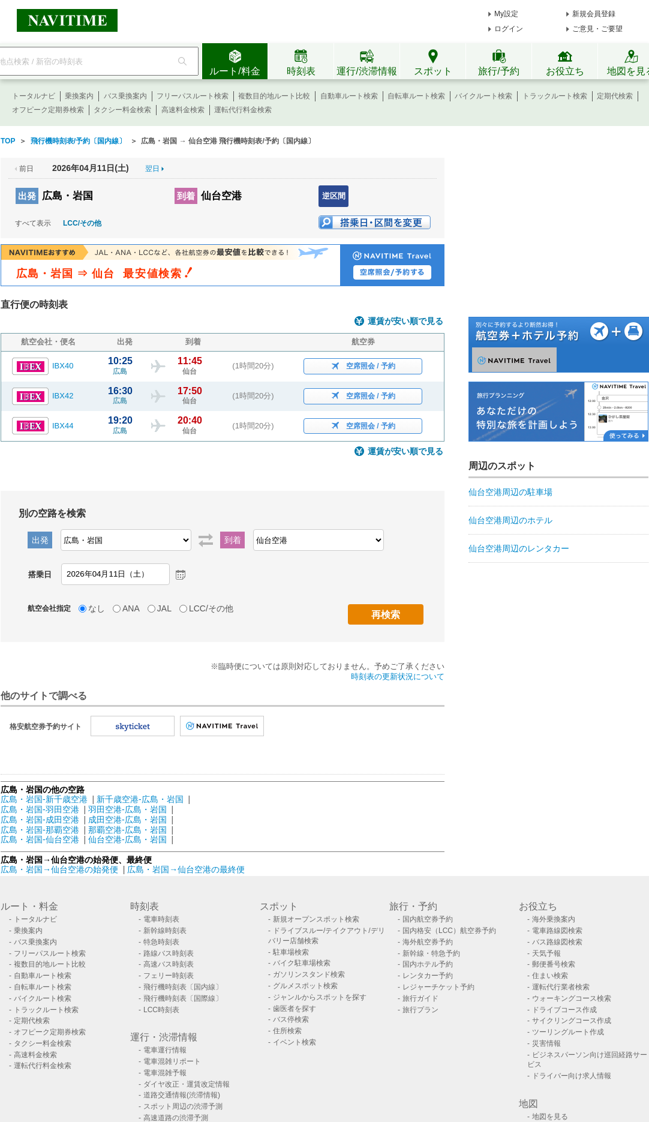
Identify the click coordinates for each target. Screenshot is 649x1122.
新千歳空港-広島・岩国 (140, 799)
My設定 (506, 14)
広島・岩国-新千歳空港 (44, 799)
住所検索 (287, 1031)
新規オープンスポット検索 (316, 919)
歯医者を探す (294, 1008)
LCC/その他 (82, 223)
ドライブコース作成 (564, 1010)
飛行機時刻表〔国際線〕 (183, 998)
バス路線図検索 (557, 942)
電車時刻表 (161, 919)
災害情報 (546, 1043)
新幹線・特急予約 (431, 953)
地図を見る (550, 1116)
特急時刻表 (161, 942)
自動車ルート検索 (349, 96)
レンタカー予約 (427, 975)
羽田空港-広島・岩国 (127, 809)
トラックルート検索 (554, 96)
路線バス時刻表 (168, 953)
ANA (131, 608)
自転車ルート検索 (416, 96)
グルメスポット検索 (305, 986)
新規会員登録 (593, 14)
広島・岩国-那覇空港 (40, 830)
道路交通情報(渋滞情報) (181, 1095)
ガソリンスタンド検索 (309, 974)
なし (96, 608)
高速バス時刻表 (168, 964)
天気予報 (546, 953)
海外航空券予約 (427, 942)
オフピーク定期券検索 (48, 110)
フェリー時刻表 (168, 975)
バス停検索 (291, 1019)
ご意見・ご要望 (597, 29)
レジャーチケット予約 (438, 987)
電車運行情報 (165, 1050)
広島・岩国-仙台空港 (40, 839)
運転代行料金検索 (243, 110)
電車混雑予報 (165, 1073)
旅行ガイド (420, 998)
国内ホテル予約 (427, 964)
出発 (27, 196)
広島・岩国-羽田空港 (40, 809)
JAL (164, 608)
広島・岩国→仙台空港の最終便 (186, 869)
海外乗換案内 (553, 919)
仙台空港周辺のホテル (510, 520)
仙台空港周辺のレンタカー (518, 548)
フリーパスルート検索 (193, 96)
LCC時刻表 (161, 1010)
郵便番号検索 (553, 964)
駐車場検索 (291, 952)
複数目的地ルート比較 (274, 96)
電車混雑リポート (172, 1061)
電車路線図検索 (557, 930)
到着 (186, 196)
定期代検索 (615, 96)
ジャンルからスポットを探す (319, 997)
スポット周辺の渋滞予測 (183, 1106)
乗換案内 (79, 96)
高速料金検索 (183, 110)
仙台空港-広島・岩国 (127, 839)
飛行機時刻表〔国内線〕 (183, 987)
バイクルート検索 (483, 96)
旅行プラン (420, 1010)
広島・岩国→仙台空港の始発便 (61, 869)
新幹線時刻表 (165, 930)
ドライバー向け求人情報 (571, 1076)
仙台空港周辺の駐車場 (510, 492)
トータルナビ (33, 96)
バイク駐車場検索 (301, 963)
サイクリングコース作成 (571, 1020)
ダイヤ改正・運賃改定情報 (186, 1084)
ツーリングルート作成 (568, 1032)
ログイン (508, 29)
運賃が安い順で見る (405, 321)
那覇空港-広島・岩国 (127, 830)
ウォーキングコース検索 (571, 998)
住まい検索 (550, 975)
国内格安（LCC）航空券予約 (449, 930)
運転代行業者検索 (561, 987)
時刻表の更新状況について (397, 676)
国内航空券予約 (427, 919)
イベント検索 (294, 1042)
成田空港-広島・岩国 (127, 819)
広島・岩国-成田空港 (40, 819)
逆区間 (333, 195)
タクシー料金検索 (122, 110)
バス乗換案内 (125, 96)
